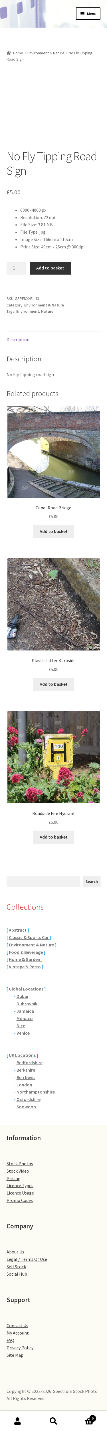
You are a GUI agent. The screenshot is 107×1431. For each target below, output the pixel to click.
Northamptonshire (36, 1092)
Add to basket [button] (54, 531)
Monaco (25, 1018)
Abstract (18, 930)
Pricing (14, 1178)
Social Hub (17, 1274)
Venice (23, 1033)
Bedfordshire (30, 1062)
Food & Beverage (26, 952)
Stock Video (18, 1171)
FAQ (10, 1340)
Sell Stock (16, 1266)
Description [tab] (18, 339)
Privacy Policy (20, 1347)
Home (18, 52)
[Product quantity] (16, 268)
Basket (83, 1417)
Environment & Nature (45, 52)
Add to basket (50, 268)
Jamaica (25, 1011)
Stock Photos (20, 1163)
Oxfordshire (29, 1099)
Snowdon (26, 1106)
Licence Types (20, 1185)
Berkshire (26, 1070)
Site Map (15, 1355)
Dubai (22, 996)
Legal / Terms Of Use (27, 1259)
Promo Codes (20, 1200)
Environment (27, 311)
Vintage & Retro (25, 966)
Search (92, 881)
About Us (15, 1252)
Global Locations (26, 989)
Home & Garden (25, 959)
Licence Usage (20, 1193)
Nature (47, 311)
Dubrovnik (27, 1003)
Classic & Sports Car (29, 937)
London (24, 1085)
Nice (21, 1025)
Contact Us (17, 1325)
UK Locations (22, 1055)
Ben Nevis (26, 1077)
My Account (18, 1333)
